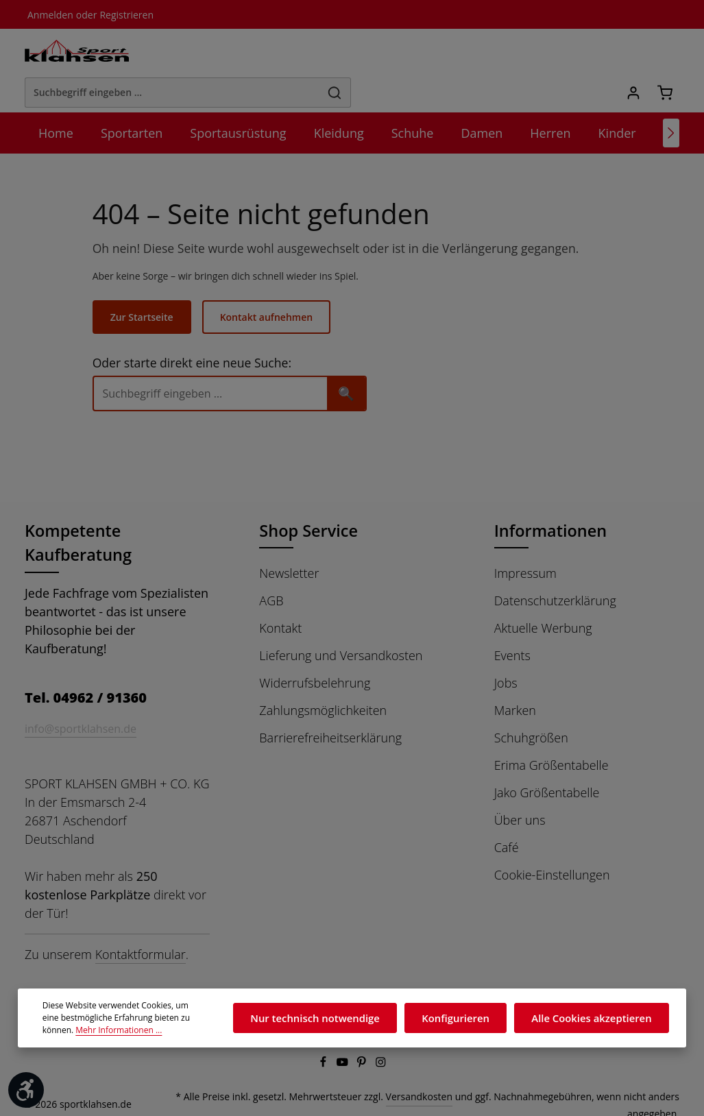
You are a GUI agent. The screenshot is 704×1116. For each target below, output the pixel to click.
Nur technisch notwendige (338, 1017)
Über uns (519, 785)
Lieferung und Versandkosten (339, 620)
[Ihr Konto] (632, 53)
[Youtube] (343, 1047)
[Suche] (219, 358)
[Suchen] (499, 53)
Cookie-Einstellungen (552, 840)
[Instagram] (381, 1047)
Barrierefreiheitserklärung (328, 702)
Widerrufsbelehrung (313, 648)
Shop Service (310, 496)
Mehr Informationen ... (83, 1030)
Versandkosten (432, 1081)
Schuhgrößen (531, 702)
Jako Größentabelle (548, 757)
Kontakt (280, 593)
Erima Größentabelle (551, 730)
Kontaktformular (137, 937)
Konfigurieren (468, 1017)
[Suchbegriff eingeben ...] (336, 53)
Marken (514, 675)
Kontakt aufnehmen (272, 281)
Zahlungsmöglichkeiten (322, 675)
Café (507, 812)
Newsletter (288, 538)
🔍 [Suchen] (355, 357)
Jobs (507, 648)
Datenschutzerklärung (554, 565)
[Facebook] (324, 1047)
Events (513, 620)
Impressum (524, 538)
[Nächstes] (671, 97)
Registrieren (121, 14)
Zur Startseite (150, 281)
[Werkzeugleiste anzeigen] (26, 1090)
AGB (272, 565)
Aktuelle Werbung (543, 593)
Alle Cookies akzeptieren (596, 1017)
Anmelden (49, 14)
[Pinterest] (362, 1047)
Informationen (547, 496)
